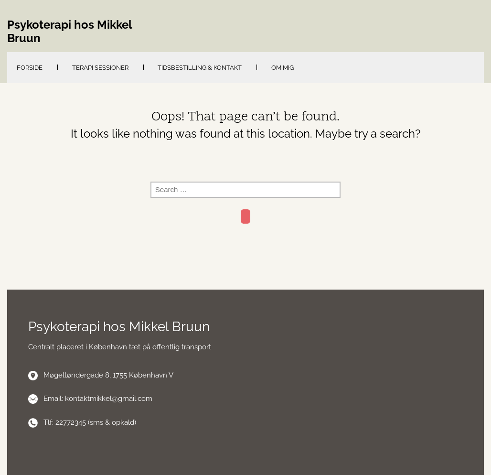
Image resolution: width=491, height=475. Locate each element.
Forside (30, 67)
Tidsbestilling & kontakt (200, 67)
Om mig (282, 67)
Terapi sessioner (100, 67)
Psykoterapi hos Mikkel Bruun (69, 31)
